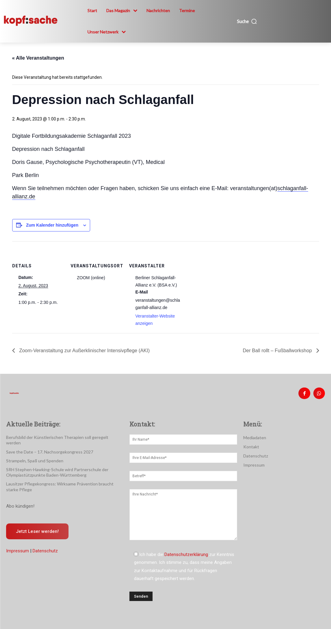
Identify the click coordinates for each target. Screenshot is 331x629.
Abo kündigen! (20, 498)
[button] (247, 21)
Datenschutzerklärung (186, 553)
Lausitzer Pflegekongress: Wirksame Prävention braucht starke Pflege (61, 479)
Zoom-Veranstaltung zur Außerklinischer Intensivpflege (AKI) (84, 350)
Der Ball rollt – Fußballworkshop (278, 350)
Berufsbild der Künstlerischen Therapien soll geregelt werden (60, 436)
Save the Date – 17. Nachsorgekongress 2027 (46, 445)
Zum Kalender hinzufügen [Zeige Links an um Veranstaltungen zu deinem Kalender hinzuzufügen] (52, 225)
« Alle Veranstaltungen (38, 58)
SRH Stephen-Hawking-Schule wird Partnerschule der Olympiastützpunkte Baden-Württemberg (53, 465)
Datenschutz (45, 543)
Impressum (17, 543)
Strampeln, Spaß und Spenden (32, 453)
